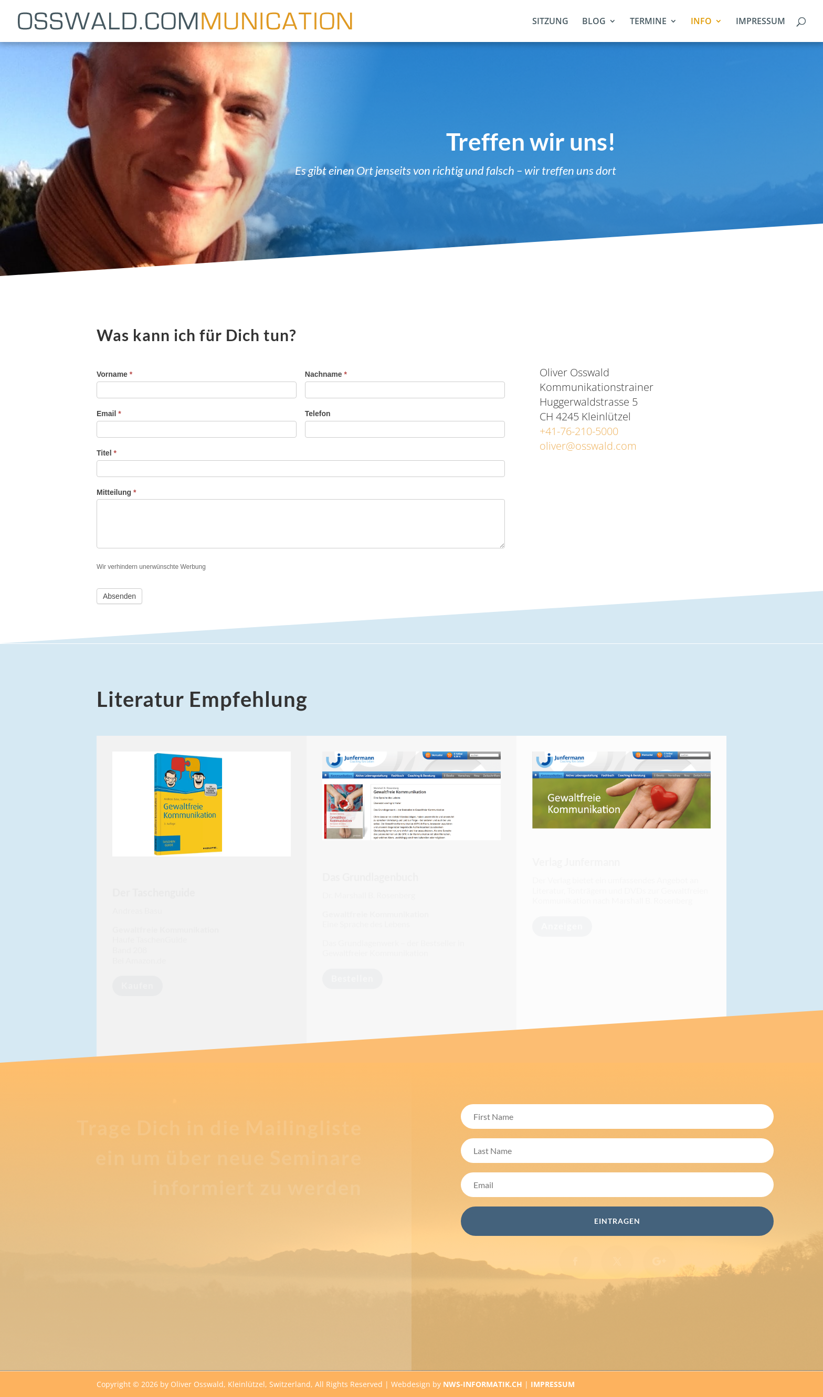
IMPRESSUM (760, 22)
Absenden (119, 596)
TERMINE (648, 22)
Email (109, 413)
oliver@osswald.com (588, 446)
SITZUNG (550, 22)
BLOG (594, 22)
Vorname (114, 374)
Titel (107, 453)
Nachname (326, 374)
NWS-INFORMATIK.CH (483, 1384)
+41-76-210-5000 (579, 431)
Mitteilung (116, 492)
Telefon (318, 413)
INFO (701, 22)
